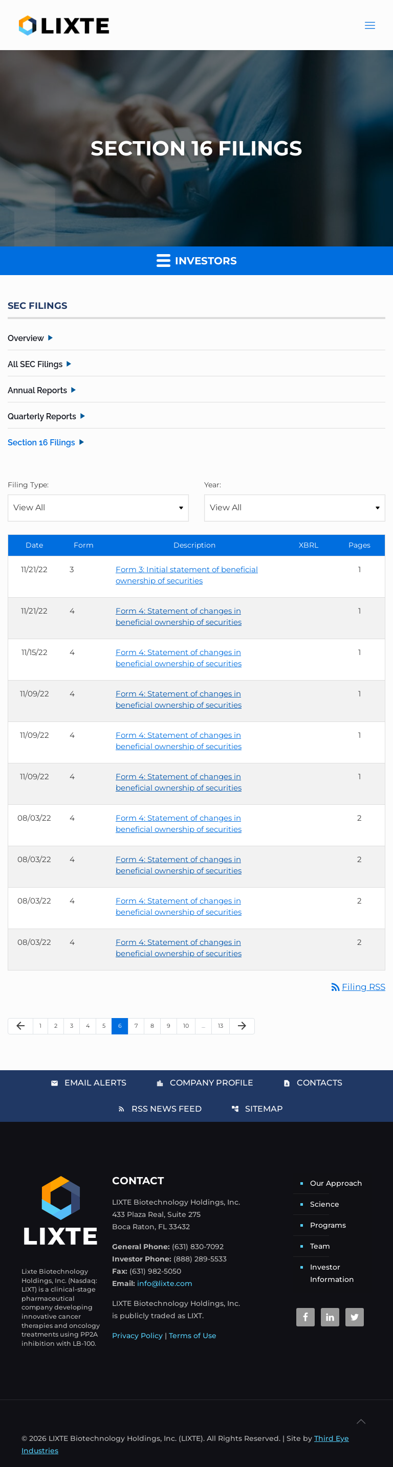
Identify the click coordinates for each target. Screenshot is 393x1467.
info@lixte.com (164, 1283)
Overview (26, 338)
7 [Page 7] (139, 1025)
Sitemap (257, 1109)
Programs (328, 1225)
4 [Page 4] (90, 1025)
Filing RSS (357, 987)
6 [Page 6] (123, 1025)
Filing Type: (28, 484)
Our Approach (336, 1183)
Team (320, 1246)
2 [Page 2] (59, 1025)
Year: (212, 484)
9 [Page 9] (171, 1025)
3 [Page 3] (75, 1025)
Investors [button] (197, 260)
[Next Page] (242, 1026)
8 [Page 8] (155, 1025)
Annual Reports (37, 390)
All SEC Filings (35, 364)
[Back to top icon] (361, 1421)
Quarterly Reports (42, 416)
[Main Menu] (370, 25)
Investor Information (332, 1273)
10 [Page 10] (189, 1025)
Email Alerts (88, 1083)
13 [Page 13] (223, 1025)
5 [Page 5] (107, 1025)
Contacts (312, 1083)
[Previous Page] (20, 1026)
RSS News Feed (160, 1109)
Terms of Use (192, 1335)
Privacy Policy (137, 1335)
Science (324, 1204)
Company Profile (204, 1083)
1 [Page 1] (43, 1025)
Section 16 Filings (41, 442)
